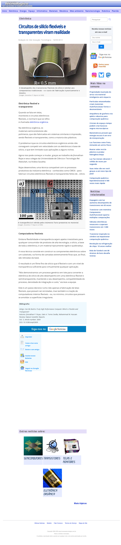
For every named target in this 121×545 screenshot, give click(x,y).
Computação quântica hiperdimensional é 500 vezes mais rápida (99, 180)
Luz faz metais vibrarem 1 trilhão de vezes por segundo (101, 161)
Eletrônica (13, 11)
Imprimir (28, 337)
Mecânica (63, 11)
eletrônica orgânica (39, 122)
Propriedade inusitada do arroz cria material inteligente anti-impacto (100, 94)
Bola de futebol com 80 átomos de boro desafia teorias (100, 253)
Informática (42, 11)
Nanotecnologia (92, 11)
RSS (26, 362)
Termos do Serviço (71, 523)
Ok (101, 47)
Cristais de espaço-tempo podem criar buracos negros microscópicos (101, 125)
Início (4, 11)
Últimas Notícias (39, 523)
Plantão (115, 11)
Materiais (53, 11)
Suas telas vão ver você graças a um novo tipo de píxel (100, 171)
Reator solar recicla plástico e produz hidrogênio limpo (98, 152)
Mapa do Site (83, 523)
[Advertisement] (9, 52)
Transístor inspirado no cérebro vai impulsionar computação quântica (100, 236)
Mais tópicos (80, 503)
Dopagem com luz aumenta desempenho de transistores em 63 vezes (101, 202)
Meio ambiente (76, 11)
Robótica (106, 11)
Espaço (31, 11)
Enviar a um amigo (32, 349)
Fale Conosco (58, 523)
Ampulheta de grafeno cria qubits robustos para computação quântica (101, 116)
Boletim (49, 523)
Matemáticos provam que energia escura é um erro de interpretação (101, 135)
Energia (23, 11)
